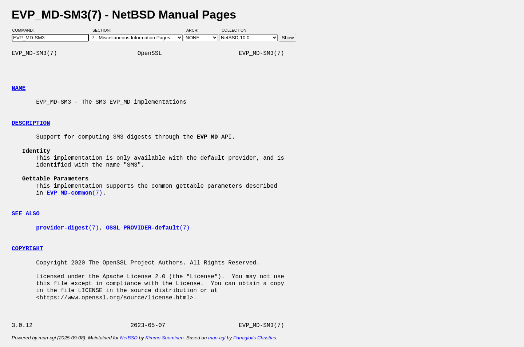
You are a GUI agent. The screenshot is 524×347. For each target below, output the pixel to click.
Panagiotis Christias (254, 337)
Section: (103, 30)
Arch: (195, 30)
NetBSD (129, 337)
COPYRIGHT (27, 249)
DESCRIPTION (31, 123)
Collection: (234, 30)
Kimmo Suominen (164, 337)
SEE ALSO (26, 214)
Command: (25, 30)
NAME (18, 88)
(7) (75, 193)
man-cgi (216, 337)
